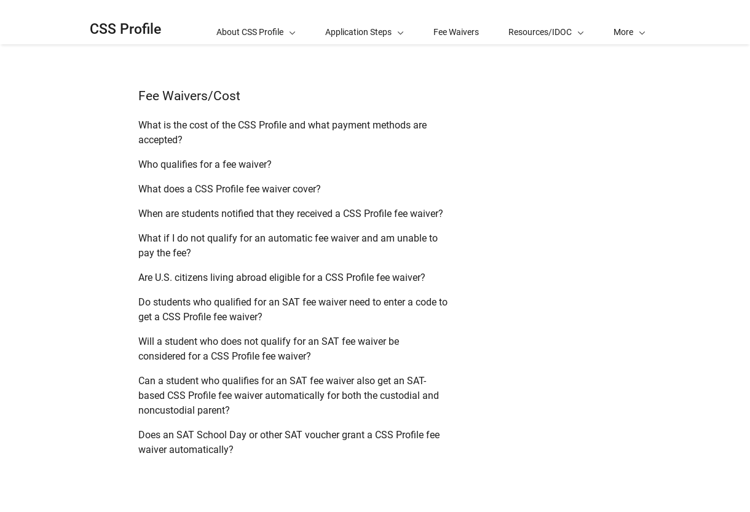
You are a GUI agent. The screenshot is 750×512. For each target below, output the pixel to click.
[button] (629, 22)
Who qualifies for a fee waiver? (205, 164)
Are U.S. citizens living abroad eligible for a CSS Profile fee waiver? (281, 277)
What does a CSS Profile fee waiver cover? (229, 189)
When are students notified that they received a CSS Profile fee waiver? (290, 213)
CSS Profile (125, 29)
